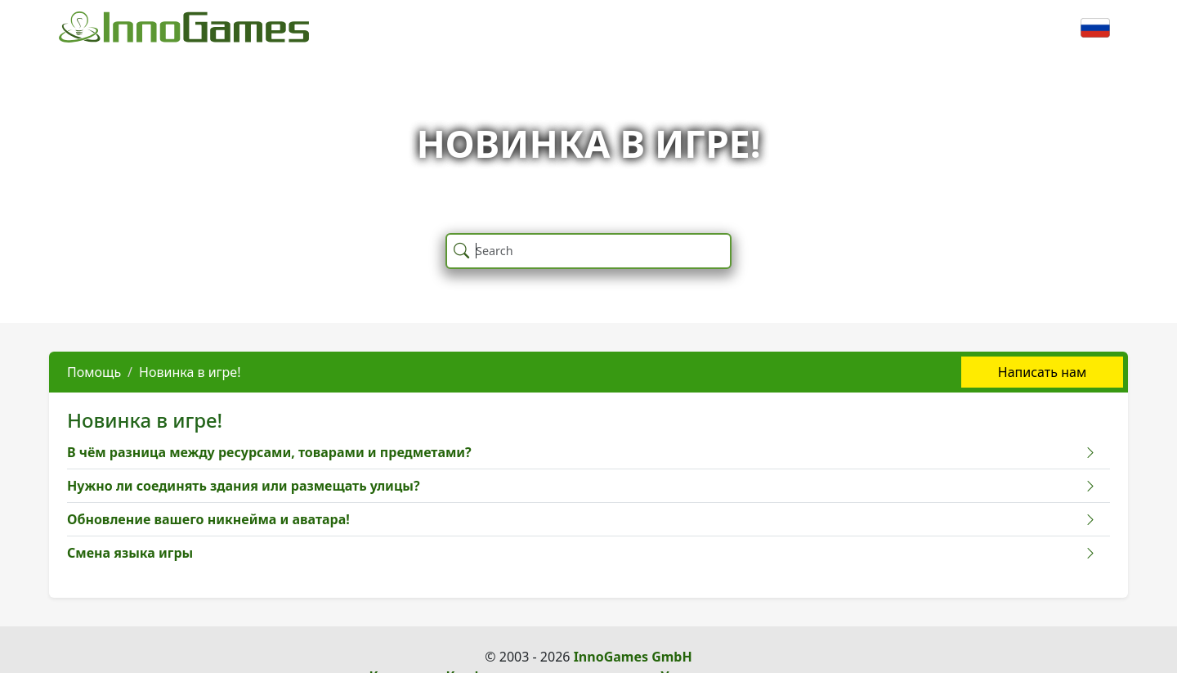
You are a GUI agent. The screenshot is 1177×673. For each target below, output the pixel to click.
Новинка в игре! (189, 372)
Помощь (94, 372)
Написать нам (1042, 372)
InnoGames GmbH (633, 657)
